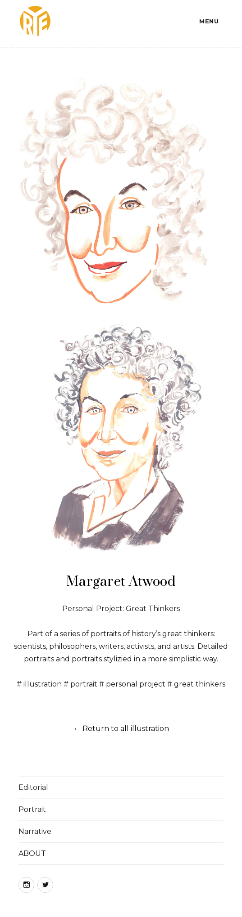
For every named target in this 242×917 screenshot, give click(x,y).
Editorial (33, 787)
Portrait (32, 809)
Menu (209, 21)
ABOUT (32, 853)
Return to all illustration (125, 728)
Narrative (34, 831)
